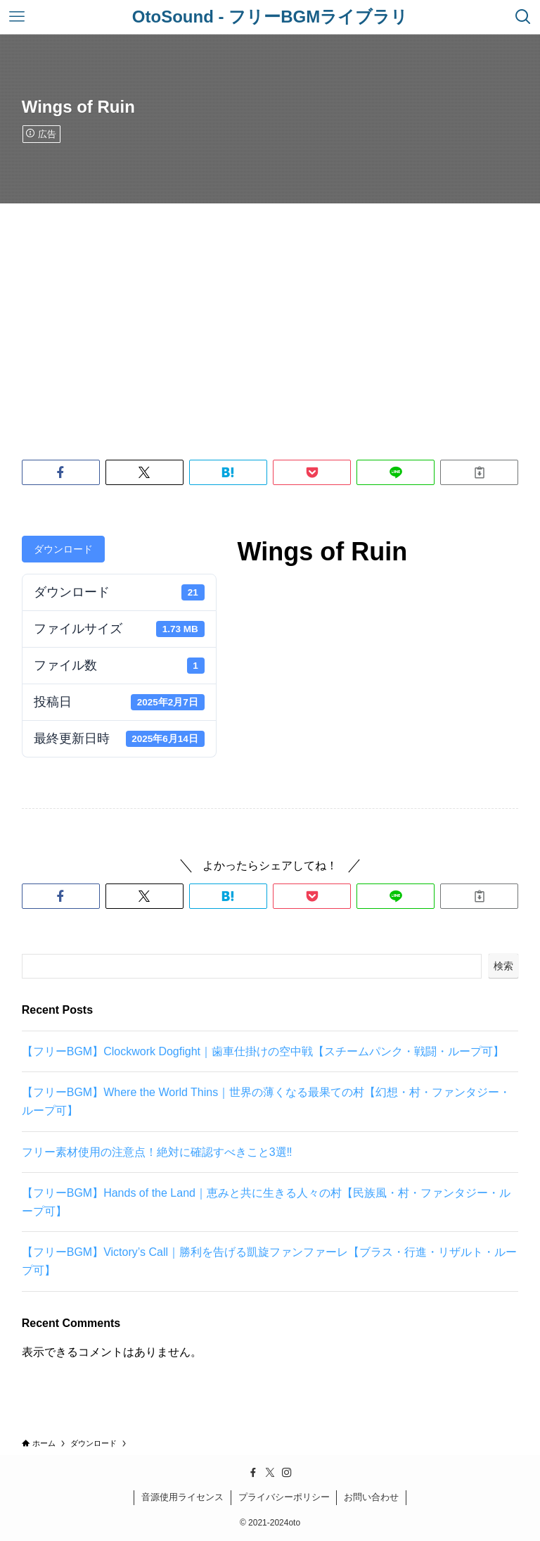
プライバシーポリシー (284, 1497)
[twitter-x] (270, 1472)
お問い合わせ (371, 1497)
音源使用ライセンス (182, 1497)
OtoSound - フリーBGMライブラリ (270, 16)
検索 (503, 965)
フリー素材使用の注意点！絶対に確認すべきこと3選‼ (157, 1152)
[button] (61, 472)
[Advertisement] (270, 309)
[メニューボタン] (17, 17)
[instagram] (287, 1472)
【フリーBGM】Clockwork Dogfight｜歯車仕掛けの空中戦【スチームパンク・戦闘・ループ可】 (263, 1051)
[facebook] (253, 1472)
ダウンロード (63, 549)
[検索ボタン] (523, 17)
